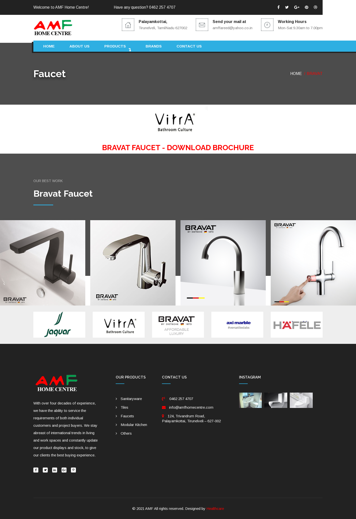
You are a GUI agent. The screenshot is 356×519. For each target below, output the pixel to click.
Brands (154, 46)
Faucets (127, 416)
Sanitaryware (131, 399)
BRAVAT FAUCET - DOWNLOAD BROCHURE (178, 147)
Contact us (189, 46)
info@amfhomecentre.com (191, 407)
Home (49, 46)
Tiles (124, 407)
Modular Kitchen (134, 425)
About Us (79, 46)
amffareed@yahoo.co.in (232, 28)
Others (126, 433)
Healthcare (215, 508)
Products (115, 46)
